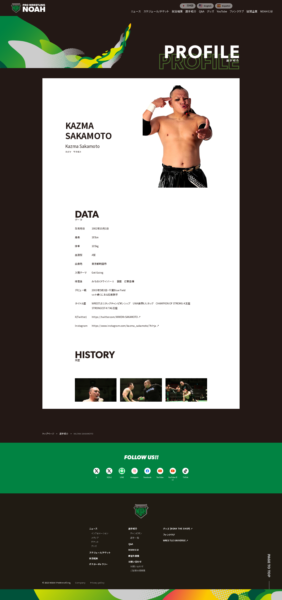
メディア (95, 537)
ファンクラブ (169, 534)
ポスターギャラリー (98, 564)
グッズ (94, 545)
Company (80, 582)
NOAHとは (133, 549)
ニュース (93, 528)
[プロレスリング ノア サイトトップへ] (28, 8)
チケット (95, 541)
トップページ (48, 433)
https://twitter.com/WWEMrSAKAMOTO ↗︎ (116, 317)
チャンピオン (136, 533)
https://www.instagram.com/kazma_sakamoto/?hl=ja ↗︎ (125, 326)
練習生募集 (133, 555)
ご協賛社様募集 (137, 570)
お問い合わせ (135, 561)
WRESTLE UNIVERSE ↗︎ (175, 540)
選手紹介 (63, 433)
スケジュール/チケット (100, 552)
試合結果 (93, 558)
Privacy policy (97, 582)
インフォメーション (99, 533)
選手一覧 (134, 537)
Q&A (130, 543)
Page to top (269, 565)
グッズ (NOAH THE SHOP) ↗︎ (178, 528)
